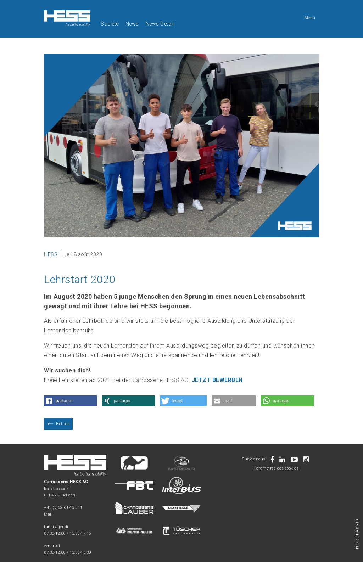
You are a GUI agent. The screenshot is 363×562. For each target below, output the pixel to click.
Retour (62, 423)
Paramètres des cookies (275, 468)
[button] (70, 400)
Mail (48, 514)
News (132, 24)
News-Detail (160, 24)
